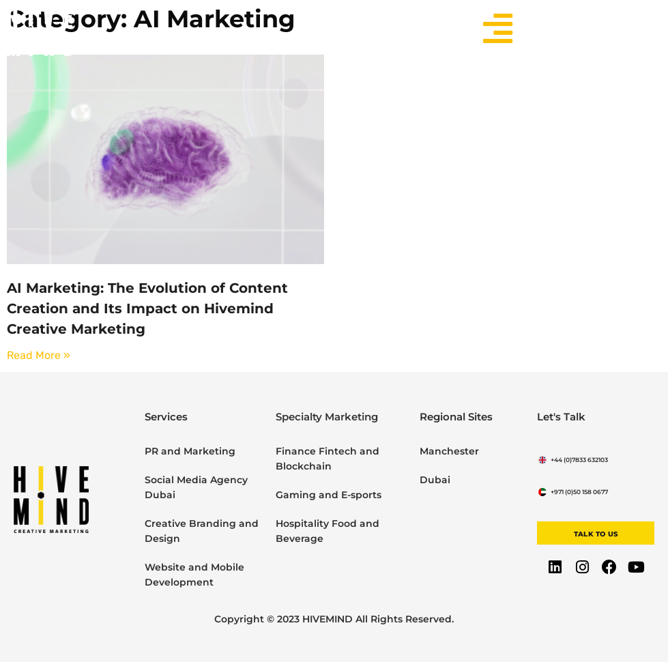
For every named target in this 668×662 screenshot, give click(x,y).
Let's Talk (561, 416)
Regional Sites (456, 416)
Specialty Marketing (327, 416)
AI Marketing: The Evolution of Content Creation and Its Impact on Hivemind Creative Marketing (147, 308)
